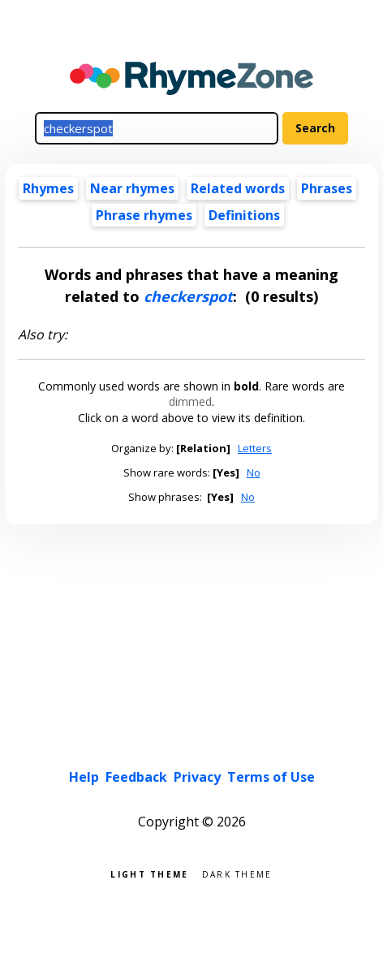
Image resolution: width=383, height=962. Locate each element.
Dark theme (237, 873)
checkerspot (188, 296)
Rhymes (48, 188)
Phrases (326, 188)
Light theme (149, 873)
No (253, 472)
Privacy (197, 777)
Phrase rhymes (144, 215)
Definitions (244, 215)
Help (84, 777)
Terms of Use (271, 777)
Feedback (136, 777)
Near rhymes (132, 188)
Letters (255, 448)
